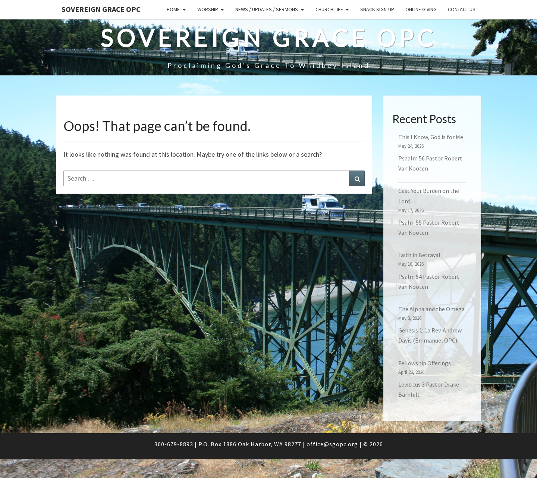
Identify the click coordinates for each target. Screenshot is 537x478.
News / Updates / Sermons (266, 9)
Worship (207, 9)
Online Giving (421, 9)
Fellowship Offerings (424, 363)
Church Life (329, 9)
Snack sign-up (377, 9)
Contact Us (461, 9)
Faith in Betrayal (419, 255)
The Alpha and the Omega (431, 309)
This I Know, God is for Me (430, 137)
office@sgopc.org (332, 444)
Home (173, 9)
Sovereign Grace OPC (101, 9)
